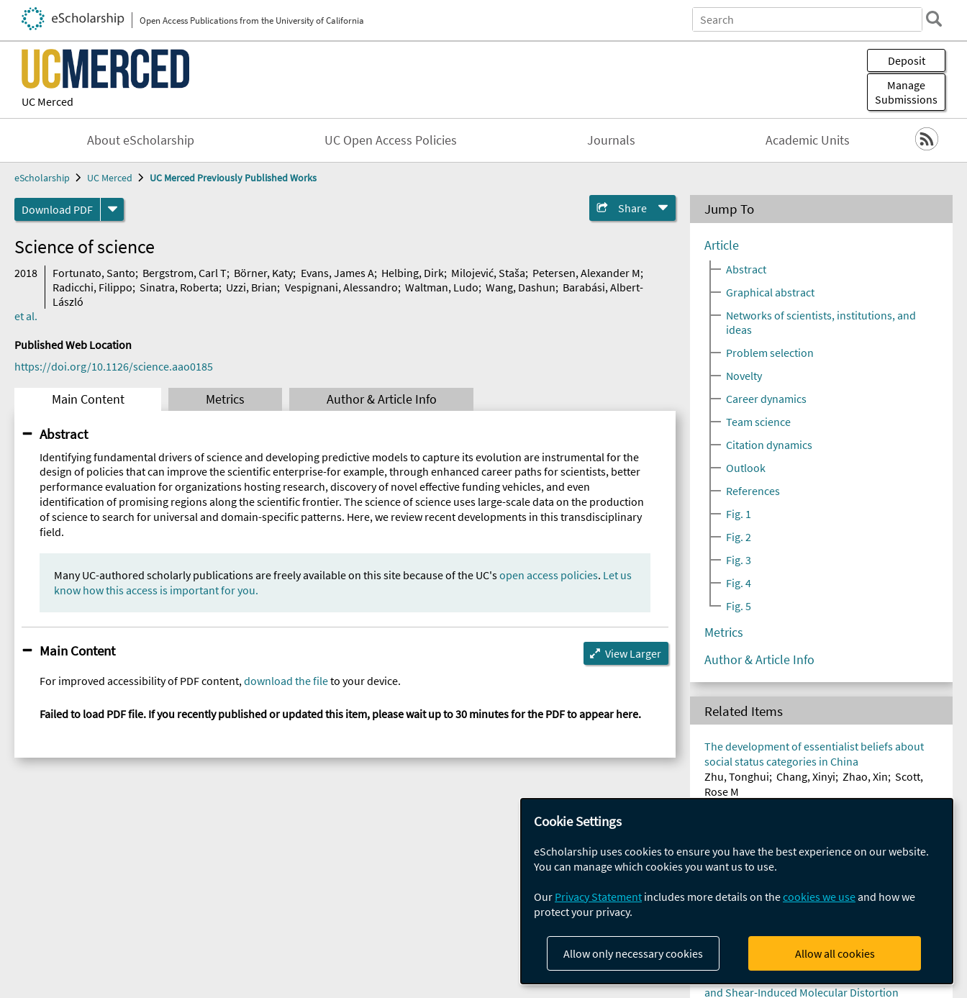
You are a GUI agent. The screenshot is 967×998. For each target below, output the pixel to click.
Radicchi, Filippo (92, 287)
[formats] (112, 209)
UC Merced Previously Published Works (233, 177)
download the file (286, 680)
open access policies (548, 575)
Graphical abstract (770, 292)
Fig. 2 (738, 537)
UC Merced (47, 101)
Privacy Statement (598, 896)
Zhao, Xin (865, 776)
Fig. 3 (738, 560)
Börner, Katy (263, 273)
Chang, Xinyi (805, 776)
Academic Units (808, 140)
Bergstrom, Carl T (184, 273)
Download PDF (57, 209)
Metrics (225, 399)
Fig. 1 (738, 514)
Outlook (746, 468)
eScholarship (42, 177)
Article (721, 245)
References (753, 491)
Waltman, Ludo (441, 287)
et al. (25, 316)
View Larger (633, 653)
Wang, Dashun (520, 287)
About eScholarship (140, 140)
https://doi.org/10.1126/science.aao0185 (113, 366)
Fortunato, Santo (94, 273)
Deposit (906, 60)
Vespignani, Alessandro (341, 287)
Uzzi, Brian (251, 287)
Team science (758, 421)
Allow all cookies (835, 953)
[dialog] (737, 891)
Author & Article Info (382, 399)
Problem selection (770, 352)
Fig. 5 (738, 606)
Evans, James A (337, 273)
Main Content (88, 399)
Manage (906, 92)
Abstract (64, 434)
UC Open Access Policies (390, 140)
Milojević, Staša (488, 273)
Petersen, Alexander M (586, 273)
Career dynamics (766, 398)
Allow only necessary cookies (633, 953)
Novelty (744, 375)
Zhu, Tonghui (736, 776)
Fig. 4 (738, 583)
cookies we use (819, 896)
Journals (611, 140)
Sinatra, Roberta (179, 287)
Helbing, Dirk (412, 273)
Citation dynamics (769, 444)
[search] (933, 18)
